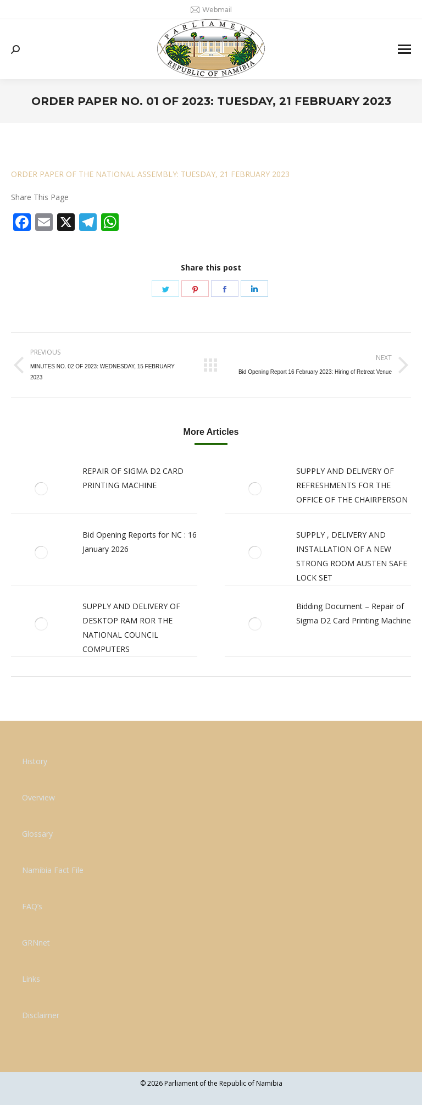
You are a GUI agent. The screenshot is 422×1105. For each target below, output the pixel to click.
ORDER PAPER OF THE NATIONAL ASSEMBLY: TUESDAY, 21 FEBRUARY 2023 (150, 174)
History (34, 761)
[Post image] (41, 489)
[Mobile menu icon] (404, 49)
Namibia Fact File (53, 870)
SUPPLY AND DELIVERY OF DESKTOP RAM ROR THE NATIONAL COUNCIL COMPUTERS (131, 627)
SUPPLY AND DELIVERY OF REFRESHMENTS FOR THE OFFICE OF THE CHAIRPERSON (352, 485)
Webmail (211, 9)
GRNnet (36, 942)
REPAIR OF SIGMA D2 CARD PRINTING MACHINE (133, 478)
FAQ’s (32, 906)
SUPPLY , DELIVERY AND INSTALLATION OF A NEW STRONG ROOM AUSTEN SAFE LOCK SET (351, 556)
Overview (38, 797)
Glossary (37, 833)
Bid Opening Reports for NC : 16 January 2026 (139, 541)
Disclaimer (40, 1015)
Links (31, 979)
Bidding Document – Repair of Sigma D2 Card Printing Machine (353, 613)
